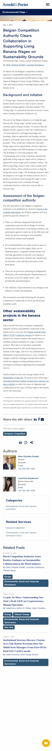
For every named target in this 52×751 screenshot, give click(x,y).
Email (20, 465)
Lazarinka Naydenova (35, 65)
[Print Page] (20, 442)
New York (8, 627)
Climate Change (22, 614)
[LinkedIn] (35, 419)
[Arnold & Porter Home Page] (15, 4)
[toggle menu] (47, 4)
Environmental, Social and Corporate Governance (21, 583)
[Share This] (31, 442)
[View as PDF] (26, 442)
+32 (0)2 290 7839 (26, 490)
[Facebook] (39, 419)
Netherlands (8, 378)
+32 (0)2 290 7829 (26, 468)
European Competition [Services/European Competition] (15, 528)
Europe (7, 576)
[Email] (42, 419)
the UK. (19, 378)
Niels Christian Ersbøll (15, 65)
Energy (7, 614)
